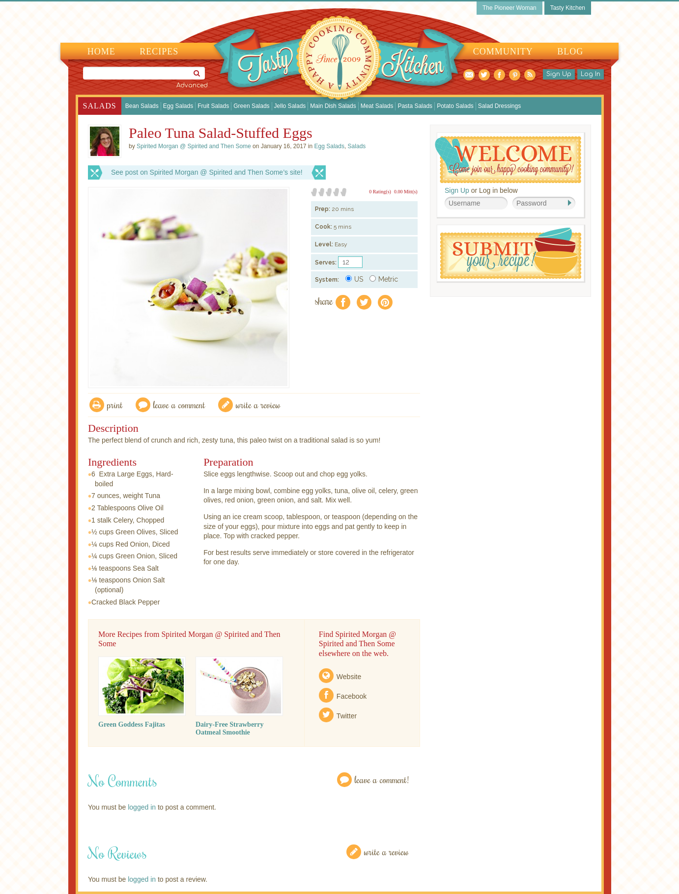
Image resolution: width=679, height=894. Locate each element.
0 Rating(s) (380, 191)
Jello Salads (290, 106)
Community (503, 51)
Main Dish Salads (333, 106)
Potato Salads (455, 106)
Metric (383, 279)
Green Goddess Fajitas (131, 724)
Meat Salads (377, 106)
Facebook (352, 696)
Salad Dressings (499, 106)
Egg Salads (178, 106)
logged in (142, 807)
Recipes (159, 51)
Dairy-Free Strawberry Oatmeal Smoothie (230, 728)
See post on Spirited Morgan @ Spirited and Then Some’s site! (207, 172)
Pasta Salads (414, 106)
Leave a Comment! (382, 779)
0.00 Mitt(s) (406, 191)
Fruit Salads (213, 106)
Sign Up (558, 74)
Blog (570, 51)
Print (115, 404)
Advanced (192, 85)
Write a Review (386, 851)
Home (101, 51)
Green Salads (251, 106)
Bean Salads (142, 106)
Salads (99, 106)
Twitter (347, 716)
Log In (590, 74)
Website (349, 677)
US (354, 279)
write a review (258, 404)
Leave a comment (179, 404)
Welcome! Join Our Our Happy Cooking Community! (508, 159)
